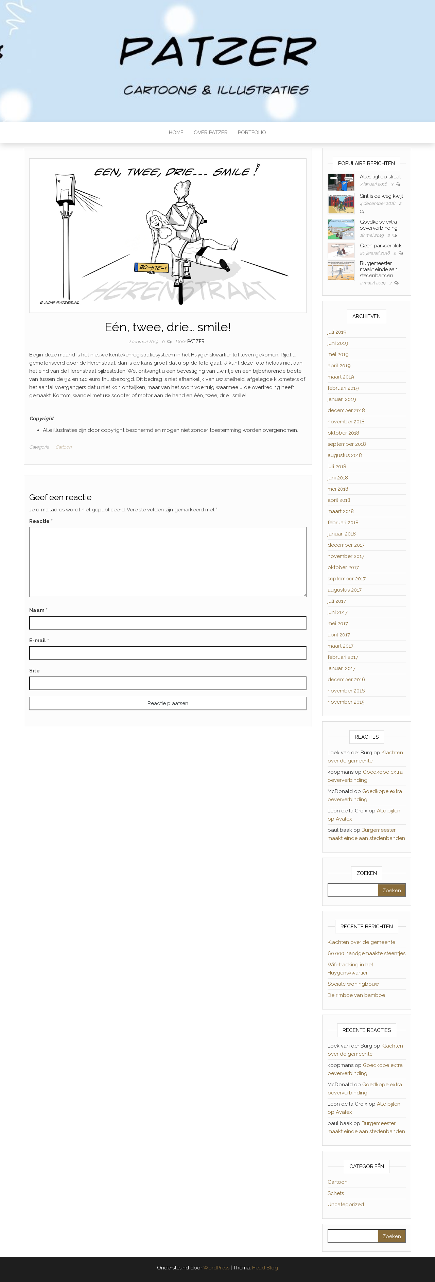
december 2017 (346, 545)
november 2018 (346, 422)
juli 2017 (337, 601)
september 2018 (347, 444)
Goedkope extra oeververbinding (379, 225)
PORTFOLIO (252, 132)
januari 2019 (342, 399)
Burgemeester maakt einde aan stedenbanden (379, 269)
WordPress (216, 1268)
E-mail (39, 640)
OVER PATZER (211, 132)
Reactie (41, 521)
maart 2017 (340, 646)
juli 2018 (337, 466)
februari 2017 (343, 657)
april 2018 (339, 500)
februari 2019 (343, 388)
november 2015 (346, 702)
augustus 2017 (345, 590)
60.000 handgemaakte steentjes (366, 953)
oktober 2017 (343, 567)
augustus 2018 (345, 455)
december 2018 (346, 410)
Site (34, 671)
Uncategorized (346, 1204)
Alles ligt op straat (380, 177)
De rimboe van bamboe (356, 995)
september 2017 (347, 579)
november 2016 (346, 691)
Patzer (196, 341)
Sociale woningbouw (353, 984)
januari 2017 (341, 668)
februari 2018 (343, 523)
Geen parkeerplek (381, 246)
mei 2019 (338, 354)
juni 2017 (338, 612)
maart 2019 (341, 377)
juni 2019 (338, 343)
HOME (176, 132)
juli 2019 (337, 332)
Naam (38, 610)
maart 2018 (341, 511)
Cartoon (63, 447)
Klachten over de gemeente (361, 942)
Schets (336, 1193)
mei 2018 (338, 489)
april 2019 (339, 366)
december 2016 (346, 680)
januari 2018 (342, 534)
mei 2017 (338, 623)
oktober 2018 (343, 433)
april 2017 (339, 635)
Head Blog (265, 1268)
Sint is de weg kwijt (381, 196)
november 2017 (346, 556)
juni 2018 (338, 478)
